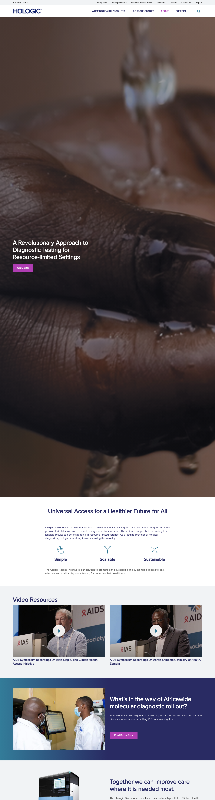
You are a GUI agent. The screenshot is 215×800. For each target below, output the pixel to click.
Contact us (186, 2)
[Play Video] (59, 631)
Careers (173, 2)
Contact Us (23, 268)
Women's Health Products (108, 11)
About (165, 11)
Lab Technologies (143, 11)
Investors (160, 2)
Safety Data (102, 2)
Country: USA (20, 2)
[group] (59, 636)
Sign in (199, 2)
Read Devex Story (123, 735)
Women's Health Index (141, 2)
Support (181, 11)
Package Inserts (119, 2)
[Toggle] (199, 11)
